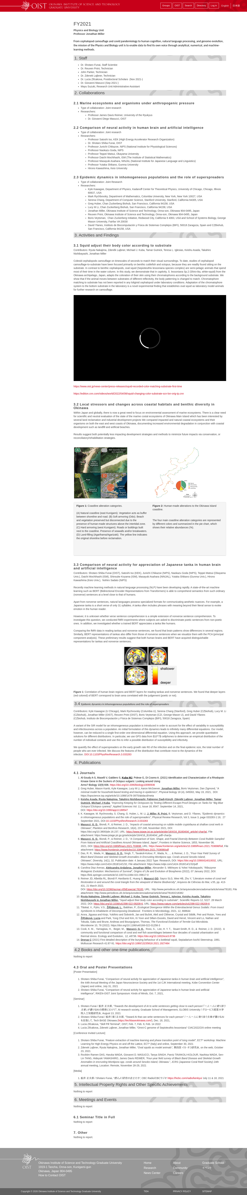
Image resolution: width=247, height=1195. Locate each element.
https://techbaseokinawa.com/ (134, 1020)
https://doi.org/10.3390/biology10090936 (132, 784)
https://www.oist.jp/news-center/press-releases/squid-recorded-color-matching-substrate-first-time (128, 386)
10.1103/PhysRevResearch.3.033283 (127, 820)
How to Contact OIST (52, 1175)
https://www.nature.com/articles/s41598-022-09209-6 (180, 903)
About (177, 1162)
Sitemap (207, 1191)
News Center (152, 1172)
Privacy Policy (182, 1191)
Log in (214, 5)
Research (150, 1167)
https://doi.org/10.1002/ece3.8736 (156, 936)
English (225, 6)
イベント (207, 1167)
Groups (166, 5)
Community (180, 1167)
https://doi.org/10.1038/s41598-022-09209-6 (118, 903)
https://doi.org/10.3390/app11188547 (107, 810)
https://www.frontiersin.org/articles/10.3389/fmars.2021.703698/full (186, 846)
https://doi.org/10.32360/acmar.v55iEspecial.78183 (115, 889)
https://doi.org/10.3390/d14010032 (197, 860)
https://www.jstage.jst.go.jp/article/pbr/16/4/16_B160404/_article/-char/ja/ (166, 831)
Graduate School (213, 1162)
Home (148, 1162)
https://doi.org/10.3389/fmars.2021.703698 (117, 846)
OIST (177, 5)
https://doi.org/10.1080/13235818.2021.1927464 (142, 943)
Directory (201, 5)
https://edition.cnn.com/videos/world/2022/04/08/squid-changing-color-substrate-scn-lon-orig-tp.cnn (129, 393)
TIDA (146, 1191)
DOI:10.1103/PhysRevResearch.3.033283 (107, 754)
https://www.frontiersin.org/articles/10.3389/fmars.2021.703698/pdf (132, 849)
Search (188, 5)
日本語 (236, 5)
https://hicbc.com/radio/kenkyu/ (185, 1078)
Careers (178, 1172)
